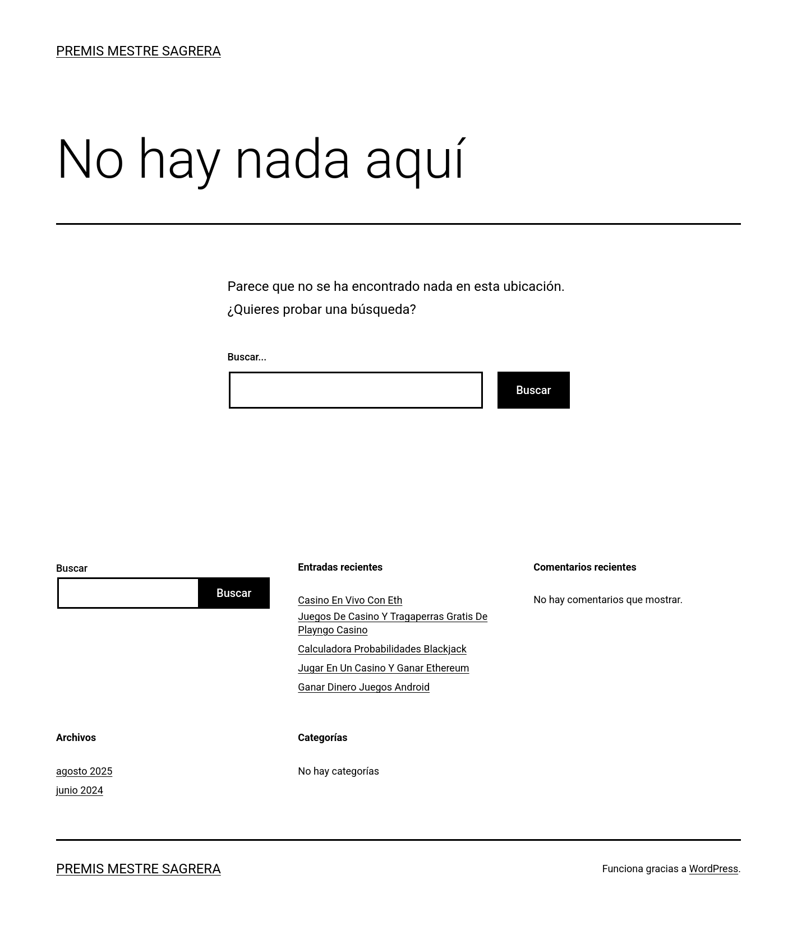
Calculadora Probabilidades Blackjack (382, 649)
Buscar (71, 568)
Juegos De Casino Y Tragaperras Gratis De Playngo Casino (392, 622)
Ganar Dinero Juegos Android (364, 687)
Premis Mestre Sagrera (138, 51)
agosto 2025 (84, 771)
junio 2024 (79, 790)
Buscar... (247, 357)
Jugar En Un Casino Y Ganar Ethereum (383, 668)
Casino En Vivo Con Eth (350, 600)
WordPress (713, 868)
